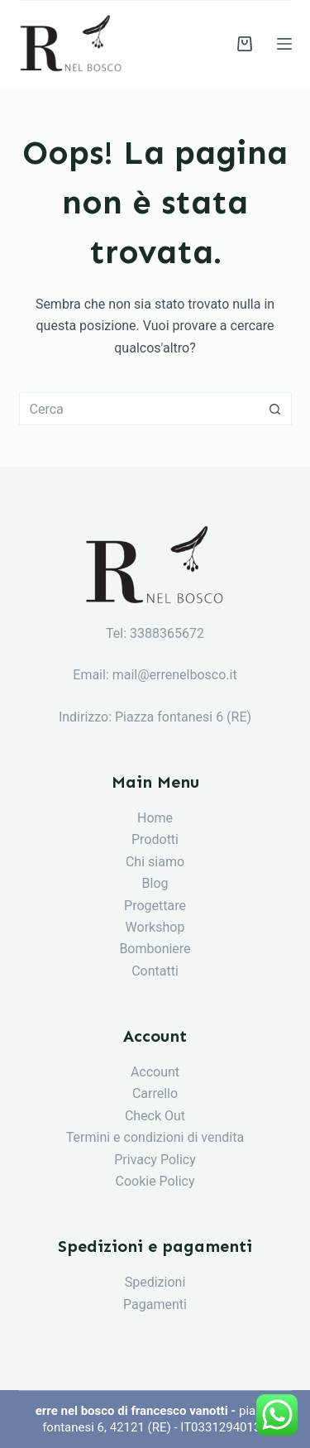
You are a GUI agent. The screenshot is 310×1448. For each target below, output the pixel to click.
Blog (155, 883)
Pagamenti (155, 1304)
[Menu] (284, 43)
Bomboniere (154, 949)
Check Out (155, 1116)
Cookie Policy (155, 1181)
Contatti (155, 971)
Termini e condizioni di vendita (155, 1137)
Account (155, 1072)
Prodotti (155, 839)
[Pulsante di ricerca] (275, 408)
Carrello (155, 1093)
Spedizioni (155, 1282)
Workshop (155, 927)
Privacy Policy (155, 1160)
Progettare (155, 905)
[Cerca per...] (139, 408)
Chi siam (151, 862)
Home (155, 818)
